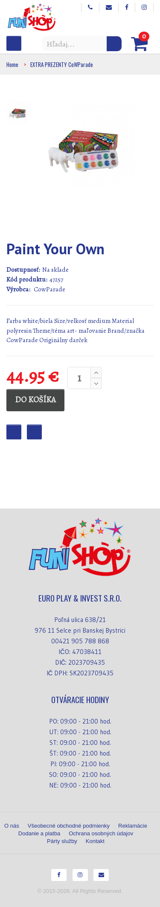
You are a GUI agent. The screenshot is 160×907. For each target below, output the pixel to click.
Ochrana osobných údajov (101, 833)
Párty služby (62, 841)
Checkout (34, 431)
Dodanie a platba (39, 833)
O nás (11, 826)
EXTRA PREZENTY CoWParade (61, 64)
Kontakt (95, 841)
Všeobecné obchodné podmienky (69, 826)
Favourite (13, 431)
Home (12, 64)
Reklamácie (132, 826)
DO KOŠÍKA (35, 399)
